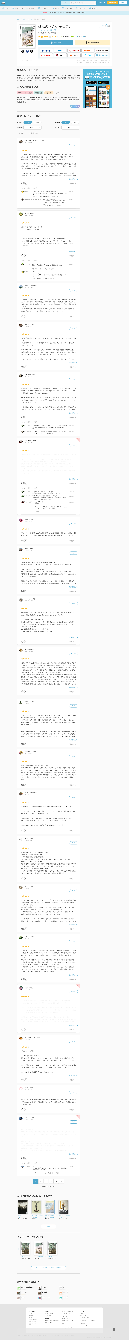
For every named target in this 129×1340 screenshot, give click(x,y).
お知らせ (81, 1313)
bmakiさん (27, 264)
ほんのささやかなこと (40, 1256)
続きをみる (55, 196)
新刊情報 (31, 1315)
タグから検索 (48, 1315)
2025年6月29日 (29, 1119)
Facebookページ (83, 1325)
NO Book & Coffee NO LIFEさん (32, 199)
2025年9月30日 (29, 326)
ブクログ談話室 (33, 1319)
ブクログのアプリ (66, 1318)
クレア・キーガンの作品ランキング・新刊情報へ (48, 1267)
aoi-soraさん (27, 191)
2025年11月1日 (29, 840)
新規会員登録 (112, 2)
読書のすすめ (32, 1324)
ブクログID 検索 (48, 1322)
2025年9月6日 (28, 521)
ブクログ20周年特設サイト (68, 1328)
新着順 (37, 122)
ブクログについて (66, 1313)
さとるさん (27, 1166)
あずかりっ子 (24, 1256)
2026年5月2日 (28, 938)
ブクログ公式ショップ (67, 1320)
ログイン (122, 2)
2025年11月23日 (29, 753)
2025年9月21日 (29, 442)
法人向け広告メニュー (84, 1317)
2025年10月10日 (29, 142)
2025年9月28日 (29, 215)
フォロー (73, 145)
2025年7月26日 (29, 888)
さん (33, 140)
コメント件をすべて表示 (29, 188)
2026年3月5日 (28, 1089)
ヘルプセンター (83, 1315)
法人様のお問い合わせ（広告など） (88, 1320)
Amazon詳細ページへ (92, 42)
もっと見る (75, 106)
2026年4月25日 (29, 703)
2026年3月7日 (28, 550)
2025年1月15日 (29, 287)
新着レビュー (32, 1317)
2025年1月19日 (29, 601)
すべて (21, 133)
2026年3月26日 (29, 651)
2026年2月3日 (28, 794)
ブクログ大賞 (32, 1321)
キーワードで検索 (49, 1313)
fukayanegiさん (28, 502)
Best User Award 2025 (67, 1326)
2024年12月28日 (29, 1039)
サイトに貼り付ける (27, 61)
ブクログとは (101, 2)
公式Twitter (82, 1323)
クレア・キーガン (43, 30)
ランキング (32, 1313)
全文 (75, 122)
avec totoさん (27, 431)
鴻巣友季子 (53, 30)
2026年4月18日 (29, 376)
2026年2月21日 (29, 989)
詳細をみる (72, 183)
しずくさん (27, 425)
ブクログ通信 (32, 1323)
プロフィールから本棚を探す (52, 1320)
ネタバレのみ (33, 133)
